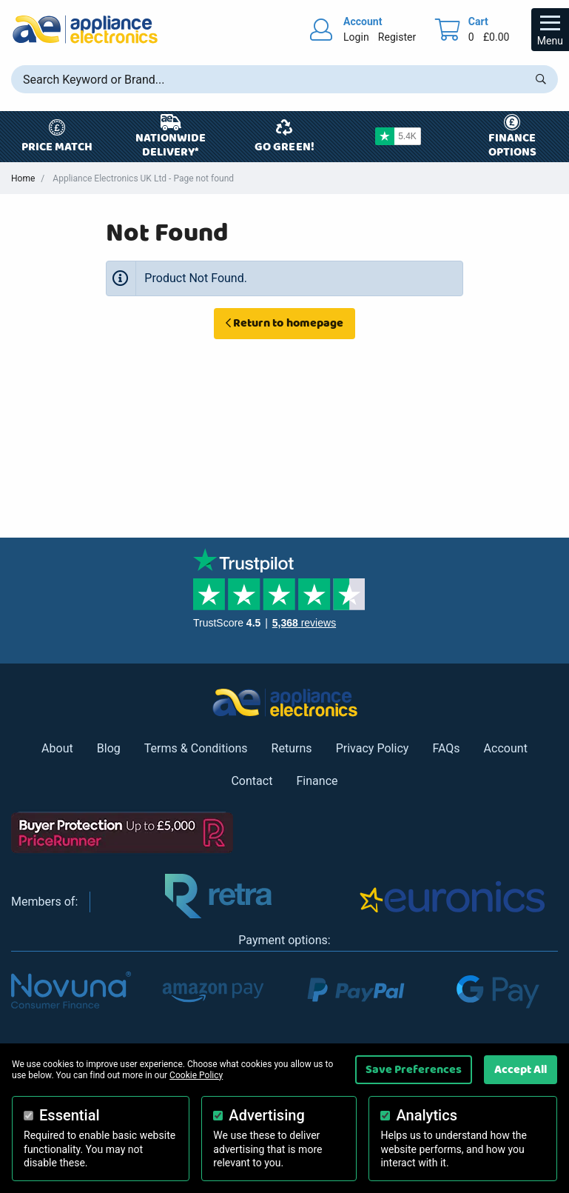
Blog (109, 748)
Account (506, 748)
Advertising (266, 1115)
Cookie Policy (196, 1075)
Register (397, 37)
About (57, 748)
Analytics (426, 1115)
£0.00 (496, 37)
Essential (69, 1115)
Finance (316, 781)
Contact (251, 781)
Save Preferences (414, 1069)
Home (23, 178)
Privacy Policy (372, 748)
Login (356, 37)
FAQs (445, 748)
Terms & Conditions (196, 748)
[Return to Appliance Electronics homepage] (85, 29)
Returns (292, 748)
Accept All (520, 1069)
